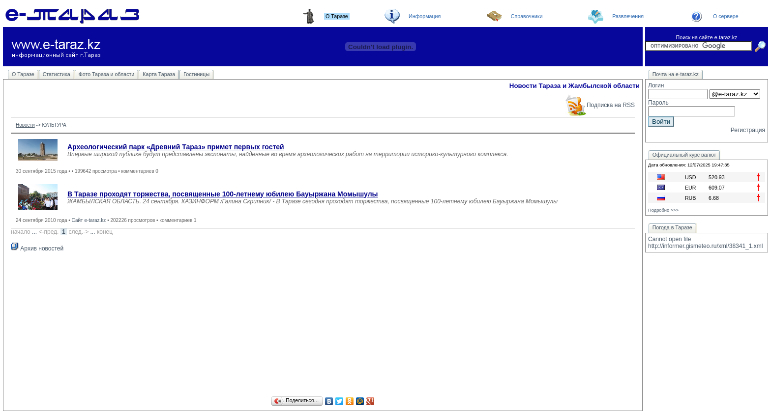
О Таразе (23, 74)
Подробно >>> (663, 210)
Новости (25, 125)
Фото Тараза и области (107, 74)
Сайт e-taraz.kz (89, 220)
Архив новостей (37, 248)
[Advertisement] (323, 325)
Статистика (56, 74)
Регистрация (748, 130)
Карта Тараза (159, 74)
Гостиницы (196, 74)
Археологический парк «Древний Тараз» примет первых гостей (175, 147)
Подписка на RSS (599, 105)
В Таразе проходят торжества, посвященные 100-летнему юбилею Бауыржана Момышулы (222, 194)
